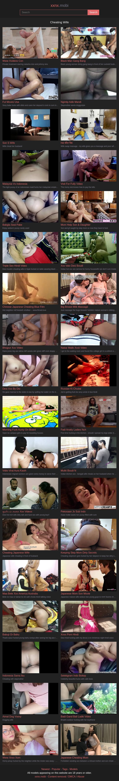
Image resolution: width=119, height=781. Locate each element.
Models (74, 769)
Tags (65, 769)
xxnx (59, 5)
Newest (45, 769)
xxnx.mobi (40, 776)
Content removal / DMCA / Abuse (66, 776)
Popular (56, 769)
